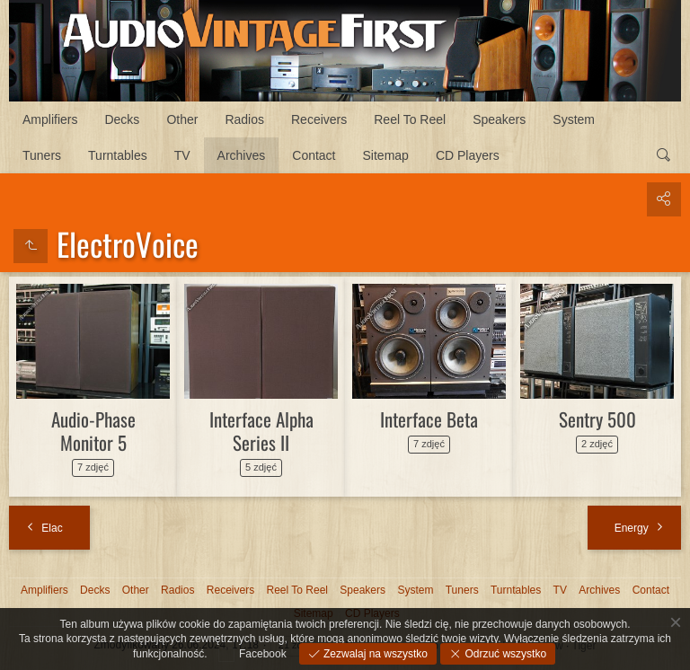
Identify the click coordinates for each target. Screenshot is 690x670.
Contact (313, 155)
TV (182, 155)
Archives (241, 155)
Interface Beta (429, 419)
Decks (121, 119)
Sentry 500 (597, 419)
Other (182, 119)
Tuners (41, 155)
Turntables (117, 155)
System (574, 119)
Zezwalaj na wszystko (374, 654)
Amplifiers (49, 119)
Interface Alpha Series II (261, 430)
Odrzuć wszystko (504, 654)
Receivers (319, 119)
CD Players (468, 155)
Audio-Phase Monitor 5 (93, 430)
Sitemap (386, 155)
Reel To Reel (410, 119)
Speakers (499, 119)
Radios (244, 119)
